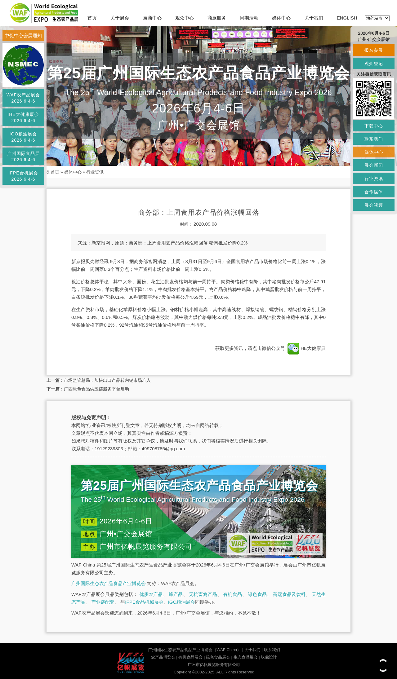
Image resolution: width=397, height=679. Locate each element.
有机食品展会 (190, 657)
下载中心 (373, 125)
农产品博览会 (163, 657)
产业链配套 (102, 602)
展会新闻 (373, 165)
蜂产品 (176, 594)
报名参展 (373, 50)
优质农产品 (151, 594)
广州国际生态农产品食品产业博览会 (108, 583)
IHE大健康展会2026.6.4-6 (23, 117)
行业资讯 (95, 172)
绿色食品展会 (218, 657)
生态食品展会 (246, 657)
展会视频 (373, 205)
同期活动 (249, 17)
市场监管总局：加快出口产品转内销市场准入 (107, 380)
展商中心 (152, 17)
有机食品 (232, 594)
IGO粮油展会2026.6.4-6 (23, 137)
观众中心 (184, 17)
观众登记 (373, 63)
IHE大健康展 (306, 348)
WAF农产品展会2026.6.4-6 (23, 98)
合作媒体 (373, 191)
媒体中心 (281, 17)
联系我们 (272, 649)
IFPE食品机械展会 (144, 602)
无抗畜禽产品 (203, 594)
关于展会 (119, 17)
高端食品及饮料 (289, 594)
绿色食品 (257, 594)
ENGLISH (347, 17)
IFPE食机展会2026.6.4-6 (23, 176)
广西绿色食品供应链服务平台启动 (96, 388)
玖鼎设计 (269, 657)
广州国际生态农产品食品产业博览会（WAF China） (194, 649)
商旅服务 (216, 17)
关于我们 (314, 17)
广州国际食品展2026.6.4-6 (23, 156)
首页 (92, 17)
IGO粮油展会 (181, 602)
